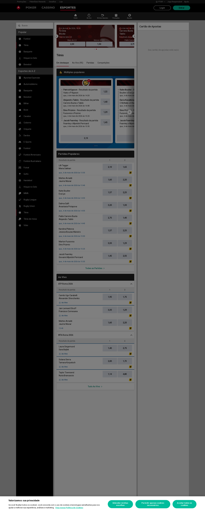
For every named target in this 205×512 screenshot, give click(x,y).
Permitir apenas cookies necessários (153, 504)
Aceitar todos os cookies (184, 504)
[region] (102, 504)
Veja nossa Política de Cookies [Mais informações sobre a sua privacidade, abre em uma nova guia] (69, 508)
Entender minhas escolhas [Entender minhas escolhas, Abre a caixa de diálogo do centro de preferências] (120, 504)
